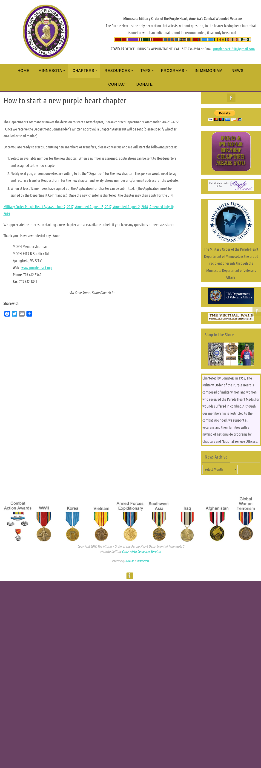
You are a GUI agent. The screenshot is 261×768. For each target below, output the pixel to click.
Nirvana (129, 561)
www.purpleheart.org (36, 267)
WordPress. (143, 561)
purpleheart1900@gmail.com (234, 48)
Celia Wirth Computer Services (141, 551)
